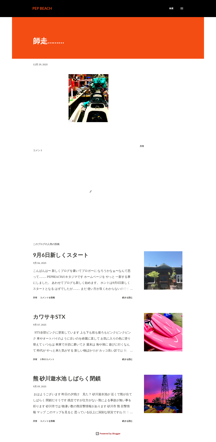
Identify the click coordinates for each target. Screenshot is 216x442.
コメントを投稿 (47, 297)
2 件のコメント (47, 359)
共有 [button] (142, 146)
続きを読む (127, 297)
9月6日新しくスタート (61, 255)
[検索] (171, 8)
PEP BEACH (42, 8)
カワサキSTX (49, 316)
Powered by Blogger (108, 433)
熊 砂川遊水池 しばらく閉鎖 (66, 378)
